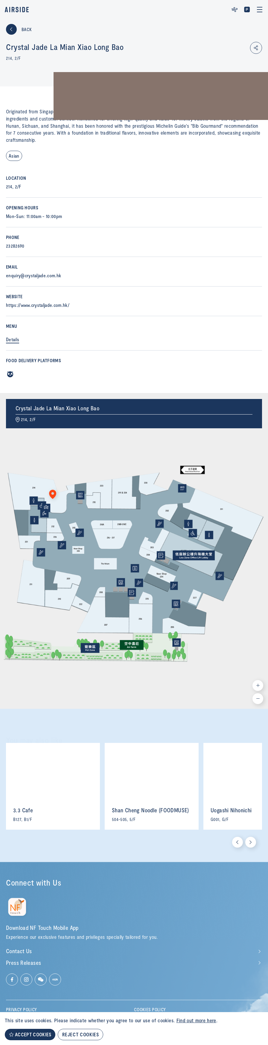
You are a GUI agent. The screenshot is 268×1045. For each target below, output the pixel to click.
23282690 (15, 246)
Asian (14, 156)
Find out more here (196, 1020)
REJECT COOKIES (80, 1034)
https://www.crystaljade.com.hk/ (37, 305)
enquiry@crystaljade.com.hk (33, 275)
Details (12, 339)
